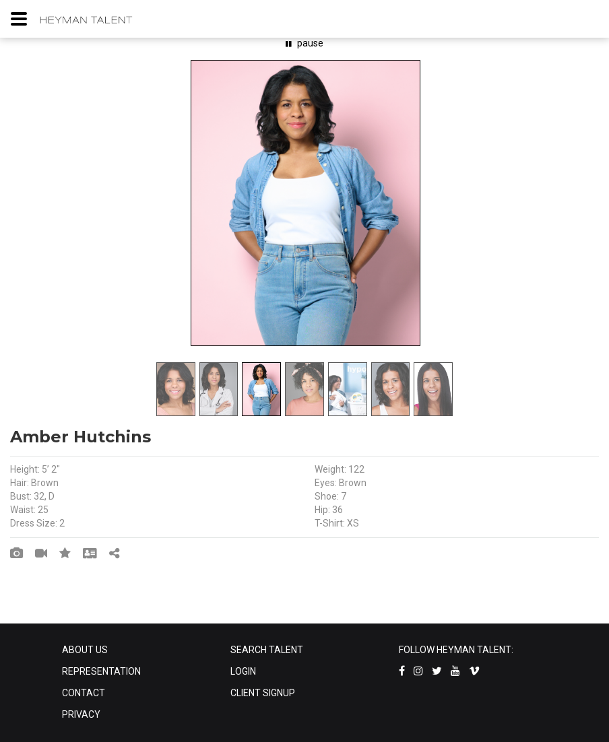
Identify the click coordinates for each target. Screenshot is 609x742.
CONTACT (83, 692)
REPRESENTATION (101, 671)
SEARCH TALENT (266, 649)
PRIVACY (81, 714)
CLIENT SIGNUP (262, 692)
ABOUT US (85, 649)
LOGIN (243, 671)
